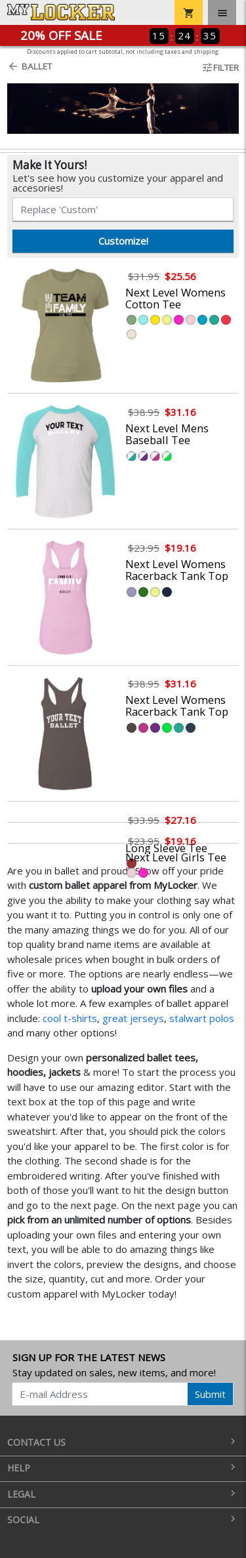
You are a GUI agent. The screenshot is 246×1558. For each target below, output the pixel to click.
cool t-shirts (70, 1018)
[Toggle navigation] (222, 12)
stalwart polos (201, 1018)
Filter (220, 67)
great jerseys (133, 1018)
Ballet (29, 66)
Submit (210, 1394)
